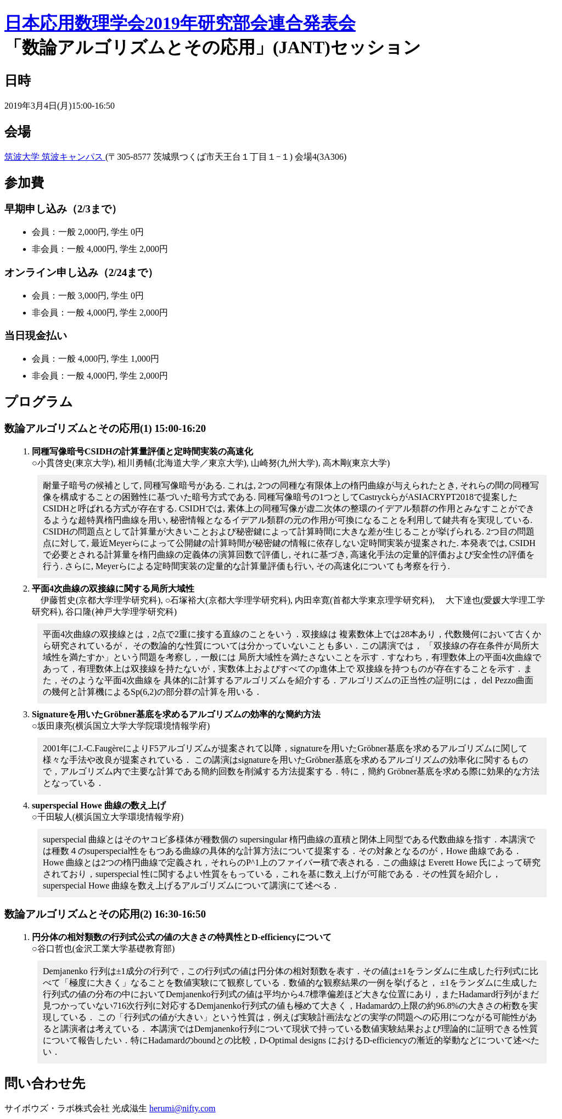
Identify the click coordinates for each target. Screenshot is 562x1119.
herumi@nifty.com (182, 1108)
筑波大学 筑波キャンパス (54, 156)
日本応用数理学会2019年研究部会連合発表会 (180, 23)
